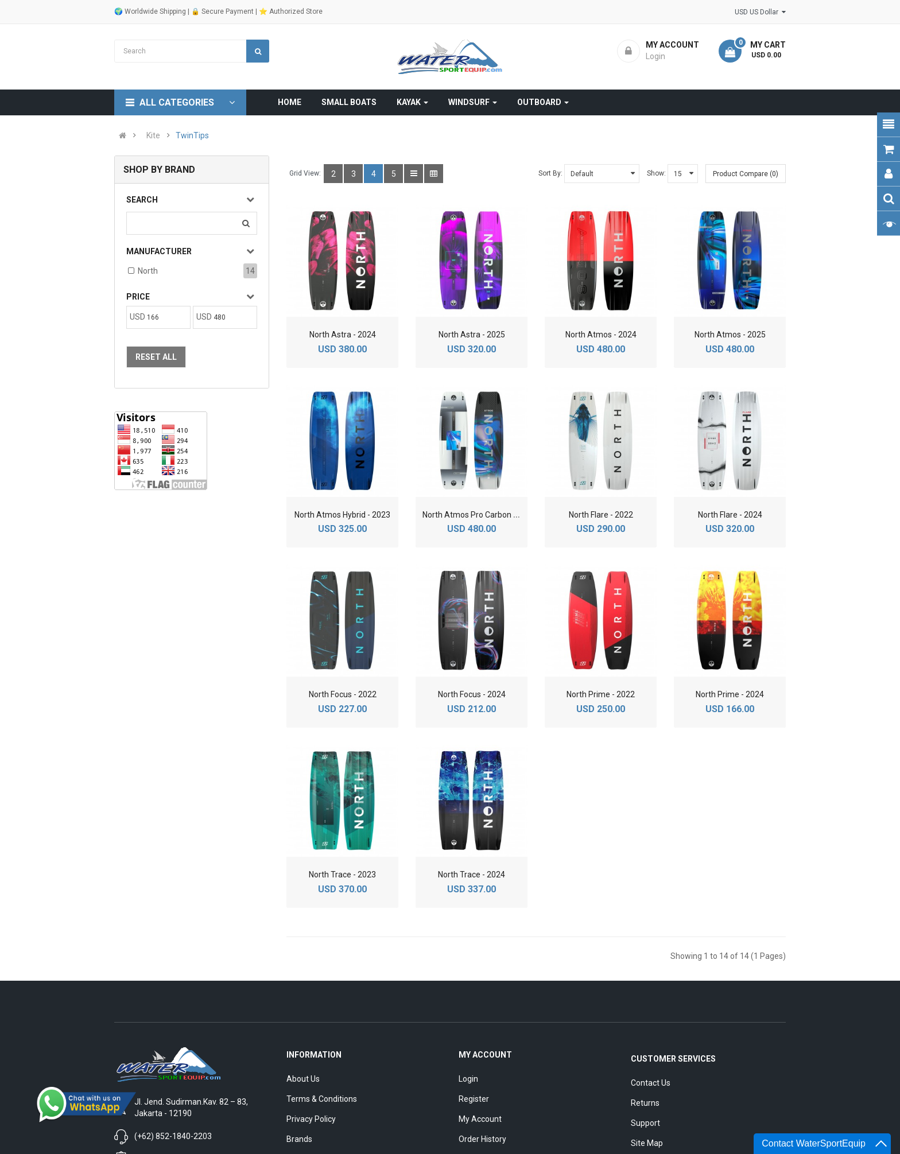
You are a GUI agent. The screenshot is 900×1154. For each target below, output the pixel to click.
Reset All (156, 357)
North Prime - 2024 (730, 694)
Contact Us (650, 1082)
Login (468, 1078)
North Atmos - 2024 (601, 334)
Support (645, 1123)
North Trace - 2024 (471, 874)
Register (474, 1099)
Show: (656, 173)
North (148, 270)
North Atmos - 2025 (730, 334)
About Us (303, 1078)
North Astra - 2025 (472, 334)
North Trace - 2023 (342, 874)
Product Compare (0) (745, 174)
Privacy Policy (311, 1119)
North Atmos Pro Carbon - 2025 (479, 514)
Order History (482, 1139)
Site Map (647, 1143)
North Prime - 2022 (601, 694)
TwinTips (192, 135)
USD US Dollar (760, 12)
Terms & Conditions (321, 1099)
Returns (645, 1103)
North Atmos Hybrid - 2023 (342, 514)
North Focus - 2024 (472, 694)
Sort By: (550, 173)
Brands (299, 1139)
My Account (480, 1119)
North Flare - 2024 (730, 514)
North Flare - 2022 (601, 514)
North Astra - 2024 (342, 334)
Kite (153, 135)
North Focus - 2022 (343, 694)
